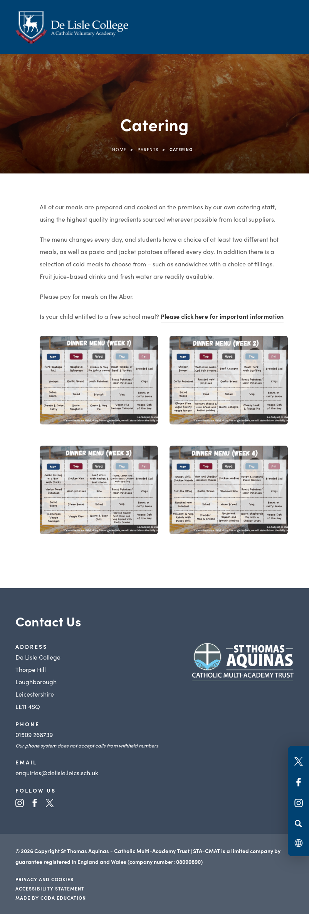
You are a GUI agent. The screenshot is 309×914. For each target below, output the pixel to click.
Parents (148, 149)
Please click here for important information (222, 316)
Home (119, 149)
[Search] (298, 823)
